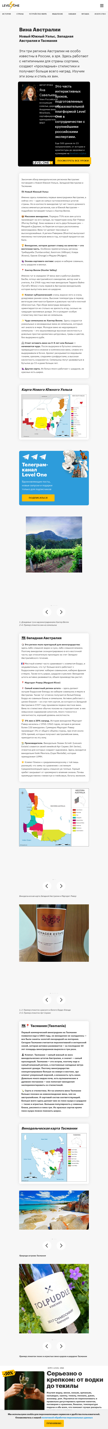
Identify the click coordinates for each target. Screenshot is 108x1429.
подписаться (38, 498)
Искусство (100, 14)
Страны (20, 14)
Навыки (72, 14)
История (6, 14)
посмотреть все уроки (73, 161)
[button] (51, 605)
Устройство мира (38, 14)
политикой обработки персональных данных (67, 1418)
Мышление (57, 14)
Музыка (85, 14)
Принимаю (54, 1423)
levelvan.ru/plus (78, 153)
